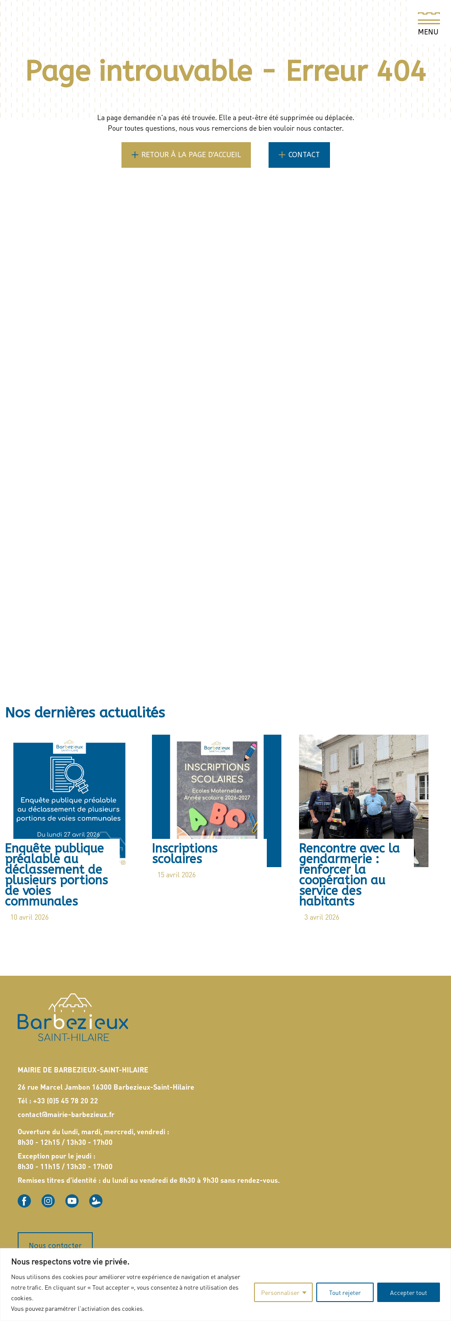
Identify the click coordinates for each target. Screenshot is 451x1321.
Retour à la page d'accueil (191, 155)
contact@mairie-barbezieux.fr (66, 1111)
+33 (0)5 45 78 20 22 (65, 1097)
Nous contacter (55, 1242)
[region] (225, 1284)
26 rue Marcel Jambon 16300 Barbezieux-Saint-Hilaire (106, 1083)
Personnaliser (280, 1292)
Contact (304, 155)
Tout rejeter (345, 1292)
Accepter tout (408, 1292)
